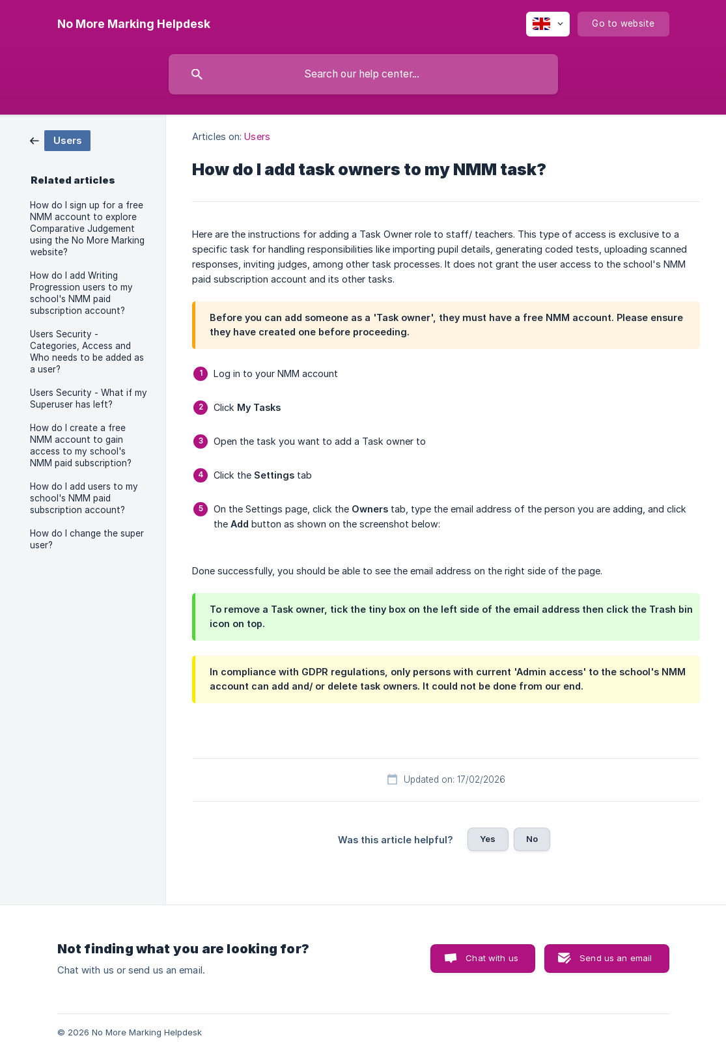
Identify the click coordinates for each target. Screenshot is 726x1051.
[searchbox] (363, 74)
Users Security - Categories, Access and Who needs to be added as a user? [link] (87, 351)
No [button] (532, 839)
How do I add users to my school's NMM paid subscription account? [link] (84, 498)
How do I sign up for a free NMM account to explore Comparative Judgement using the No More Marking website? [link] (87, 228)
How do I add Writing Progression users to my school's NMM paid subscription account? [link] (81, 293)
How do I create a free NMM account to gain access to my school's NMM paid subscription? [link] (81, 445)
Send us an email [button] (615, 958)
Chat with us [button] (492, 958)
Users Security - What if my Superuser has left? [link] (88, 398)
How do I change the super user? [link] (87, 539)
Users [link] (257, 136)
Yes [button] (488, 839)
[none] (133, 24)
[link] (60, 139)
